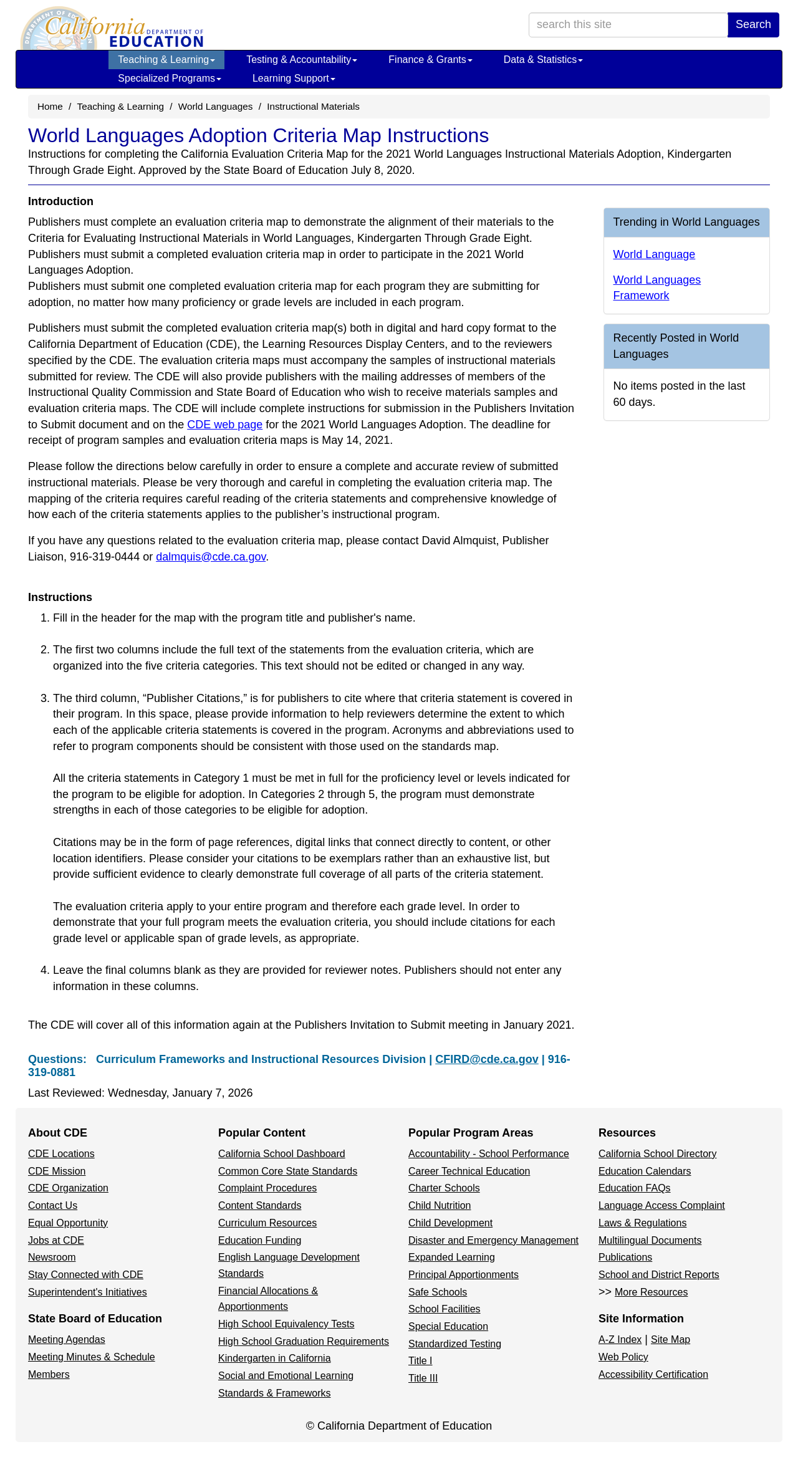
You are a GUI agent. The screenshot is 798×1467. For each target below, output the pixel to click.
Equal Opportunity (68, 1223)
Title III (423, 1378)
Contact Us (52, 1205)
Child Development (450, 1223)
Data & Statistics (543, 59)
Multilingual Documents (649, 1240)
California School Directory (657, 1153)
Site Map (670, 1339)
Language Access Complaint (661, 1205)
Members (49, 1374)
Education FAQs (634, 1188)
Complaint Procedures (267, 1188)
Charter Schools (444, 1188)
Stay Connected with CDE (85, 1274)
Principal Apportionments (463, 1274)
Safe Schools (437, 1292)
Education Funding (259, 1240)
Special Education (448, 1326)
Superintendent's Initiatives (87, 1292)
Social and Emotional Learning (285, 1375)
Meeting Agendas (66, 1339)
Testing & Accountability (301, 59)
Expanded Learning (451, 1257)
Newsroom (51, 1257)
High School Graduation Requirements (303, 1341)
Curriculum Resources (267, 1223)
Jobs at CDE (56, 1240)
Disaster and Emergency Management (493, 1240)
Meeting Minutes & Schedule (91, 1357)
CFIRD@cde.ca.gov (487, 1059)
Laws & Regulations (642, 1223)
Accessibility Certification (653, 1374)
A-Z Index (620, 1339)
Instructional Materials (313, 106)
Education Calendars (644, 1171)
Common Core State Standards (287, 1171)
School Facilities (444, 1309)
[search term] (628, 24)
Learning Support (293, 78)
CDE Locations (61, 1153)
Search (753, 24)
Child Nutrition (439, 1205)
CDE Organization (68, 1188)
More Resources (651, 1292)
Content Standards (259, 1205)
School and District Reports (658, 1274)
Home (50, 106)
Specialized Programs (169, 78)
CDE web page (224, 424)
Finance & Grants (430, 59)
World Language (654, 254)
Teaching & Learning (166, 59)
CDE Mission (56, 1171)
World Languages (215, 106)
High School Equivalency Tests (286, 1324)
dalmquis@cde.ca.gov (211, 557)
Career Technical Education (469, 1171)
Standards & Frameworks (274, 1393)
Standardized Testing (454, 1344)
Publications (625, 1257)
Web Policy (623, 1357)
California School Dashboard (281, 1153)
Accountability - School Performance (488, 1153)
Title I (420, 1360)
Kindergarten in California (274, 1358)
